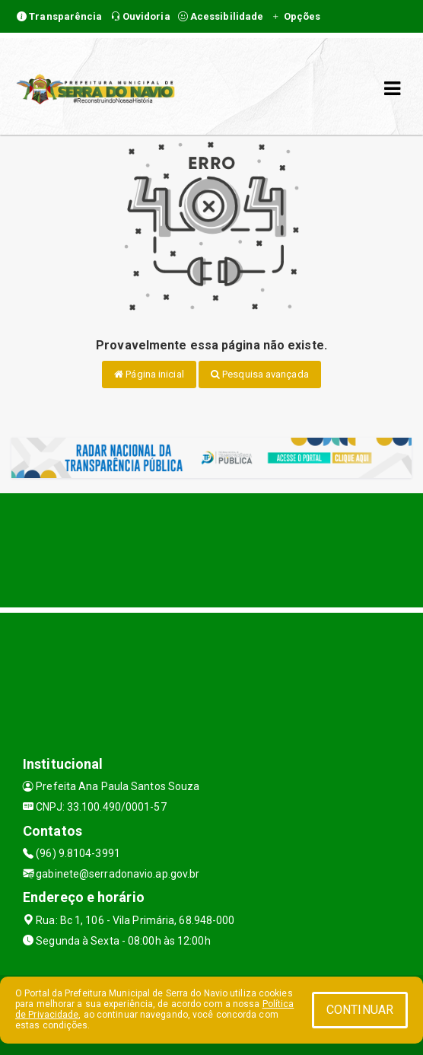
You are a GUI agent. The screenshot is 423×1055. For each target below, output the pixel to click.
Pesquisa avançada (260, 374)
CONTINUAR (359, 1009)
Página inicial (149, 374)
